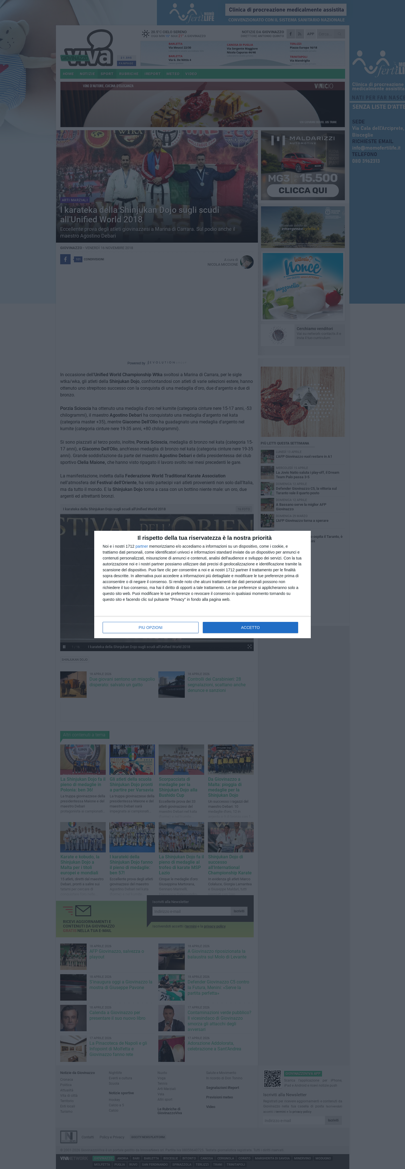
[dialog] (202, 584)
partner (142, 546)
